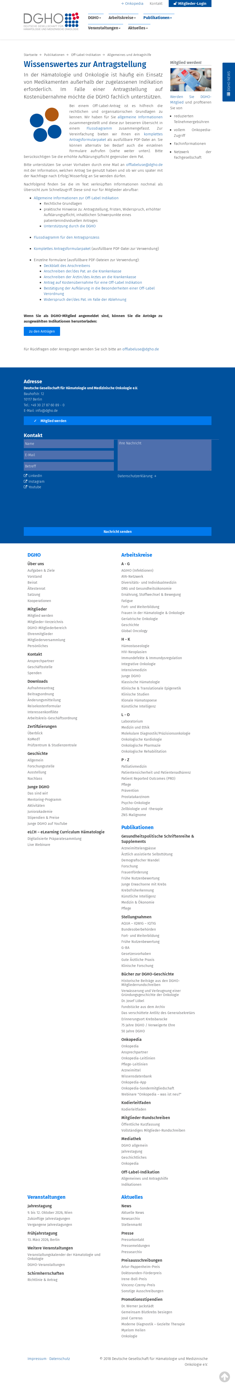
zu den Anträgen (42, 331)
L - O (125, 714)
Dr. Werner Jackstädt (137, 1306)
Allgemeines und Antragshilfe (144, 1178)
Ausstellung (37, 772)
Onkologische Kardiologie (141, 739)
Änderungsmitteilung (44, 700)
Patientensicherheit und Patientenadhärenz (156, 772)
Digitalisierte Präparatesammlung (54, 839)
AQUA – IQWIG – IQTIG (138, 923)
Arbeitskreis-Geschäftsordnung (52, 718)
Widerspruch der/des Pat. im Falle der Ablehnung (85, 299)
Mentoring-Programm (44, 800)
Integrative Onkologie (138, 664)
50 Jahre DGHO (133, 1031)
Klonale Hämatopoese (139, 700)
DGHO (94, 17)
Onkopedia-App (133, 1082)
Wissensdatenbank (136, 1076)
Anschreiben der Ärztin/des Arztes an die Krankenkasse (90, 277)
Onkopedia (134, 3)
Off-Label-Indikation (140, 1172)
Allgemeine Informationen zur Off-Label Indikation (76, 198)
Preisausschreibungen (141, 1260)
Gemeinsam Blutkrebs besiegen (146, 1312)
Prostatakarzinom (135, 797)
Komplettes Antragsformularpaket (62, 248)
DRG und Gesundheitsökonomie (146, 588)
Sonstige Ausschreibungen (142, 1291)
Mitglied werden (50, 421)
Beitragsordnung (41, 694)
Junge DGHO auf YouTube (47, 824)
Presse (127, 1233)
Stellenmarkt (131, 1225)
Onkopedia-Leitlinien (138, 1058)
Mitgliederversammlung (46, 640)
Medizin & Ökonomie (137, 902)
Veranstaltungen (104, 28)
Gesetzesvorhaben (136, 954)
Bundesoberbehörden (138, 929)
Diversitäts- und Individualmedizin (148, 582)
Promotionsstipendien (141, 1299)
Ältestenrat (36, 588)
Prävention (130, 790)
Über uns (36, 563)
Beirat (32, 582)
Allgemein (35, 760)
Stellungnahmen (136, 917)
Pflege (126, 784)
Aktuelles (138, 28)
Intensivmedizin (134, 670)
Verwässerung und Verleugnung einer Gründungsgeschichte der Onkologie (151, 993)
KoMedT (34, 739)
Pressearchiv (131, 1252)
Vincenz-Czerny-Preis (138, 1285)
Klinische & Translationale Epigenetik (151, 688)
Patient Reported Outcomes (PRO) (148, 778)
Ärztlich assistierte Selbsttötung (146, 854)
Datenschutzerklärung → (137, 476)
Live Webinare (39, 845)
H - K (125, 639)
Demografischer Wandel (140, 860)
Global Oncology (134, 631)
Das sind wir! (38, 793)
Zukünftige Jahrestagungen (49, 1219)
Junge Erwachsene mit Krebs (143, 884)
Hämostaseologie (135, 646)
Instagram (34, 481)
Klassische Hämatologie (140, 682)
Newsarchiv (130, 1219)
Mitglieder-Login (190, 3)
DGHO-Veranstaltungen (46, 1265)
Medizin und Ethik (135, 727)
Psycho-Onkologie (135, 803)
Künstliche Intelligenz (138, 706)
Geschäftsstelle (40, 667)
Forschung (129, 866)
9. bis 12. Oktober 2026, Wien (50, 1213)
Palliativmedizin (134, 766)
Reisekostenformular (44, 706)
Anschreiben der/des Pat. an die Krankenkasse (82, 271)
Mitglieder (37, 609)
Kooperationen (39, 601)
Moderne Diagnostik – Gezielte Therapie (153, 1324)
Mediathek (131, 1138)
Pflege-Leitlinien (134, 1064)
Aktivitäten (36, 806)
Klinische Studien (135, 694)
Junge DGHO (38, 786)
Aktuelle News (132, 1213)
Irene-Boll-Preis (134, 1279)
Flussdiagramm (103, 128)
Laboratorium (132, 721)
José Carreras (132, 1318)
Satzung (34, 594)
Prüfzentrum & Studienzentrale (52, 745)
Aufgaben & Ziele (41, 570)
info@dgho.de (47, 411)
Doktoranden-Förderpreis (141, 1273)
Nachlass (35, 778)
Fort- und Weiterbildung (140, 607)
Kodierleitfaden (136, 1102)
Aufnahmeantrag (41, 688)
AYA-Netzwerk (132, 576)
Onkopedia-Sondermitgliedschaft (147, 1088)
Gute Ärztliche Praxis (137, 960)
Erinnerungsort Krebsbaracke (144, 1019)
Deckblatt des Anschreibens (67, 265)
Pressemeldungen (135, 1246)
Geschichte (38, 753)
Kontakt (156, 3)
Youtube (32, 487)
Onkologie (129, 1336)
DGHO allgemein (134, 1145)
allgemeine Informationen (140, 117)
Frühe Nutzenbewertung (140, 878)
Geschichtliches (134, 1157)
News (126, 1206)
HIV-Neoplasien (134, 652)
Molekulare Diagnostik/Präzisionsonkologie (155, 733)
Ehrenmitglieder (40, 634)
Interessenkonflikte (43, 712)
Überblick (35, 733)
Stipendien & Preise (43, 818)
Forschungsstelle (41, 766)
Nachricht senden (118, 532)
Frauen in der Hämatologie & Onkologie (153, 613)
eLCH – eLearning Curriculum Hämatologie (66, 832)
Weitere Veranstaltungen (50, 1248)
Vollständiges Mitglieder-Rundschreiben (153, 1130)
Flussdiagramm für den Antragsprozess (66, 237)
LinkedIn (33, 476)
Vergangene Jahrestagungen (50, 1225)
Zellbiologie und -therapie (142, 809)
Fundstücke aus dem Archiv (143, 1007)
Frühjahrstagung (42, 1233)
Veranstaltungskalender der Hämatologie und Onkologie (64, 1257)
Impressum (37, 1358)
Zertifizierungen (42, 726)
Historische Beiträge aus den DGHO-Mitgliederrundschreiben (150, 983)
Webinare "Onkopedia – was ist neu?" (151, 1094)
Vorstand (35, 576)
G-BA (125, 948)
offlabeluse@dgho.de (144, 164)
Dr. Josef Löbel (132, 1001)
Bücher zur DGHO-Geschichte (147, 974)
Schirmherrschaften (46, 1273)
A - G (125, 563)
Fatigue (127, 601)
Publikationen (157, 17)
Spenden (35, 673)
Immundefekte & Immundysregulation (151, 658)
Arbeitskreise (122, 17)
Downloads (38, 681)
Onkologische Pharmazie (141, 745)
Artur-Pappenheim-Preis (140, 1267)
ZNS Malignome (133, 815)
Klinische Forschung (137, 966)
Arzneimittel (131, 1070)
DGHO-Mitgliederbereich (47, 628)
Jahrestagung (131, 1151)
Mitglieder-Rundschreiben (145, 1117)
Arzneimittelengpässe (138, 848)
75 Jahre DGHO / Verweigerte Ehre (148, 1025)
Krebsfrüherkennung (137, 890)
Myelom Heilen (133, 1330)
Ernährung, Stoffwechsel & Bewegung (151, 594)
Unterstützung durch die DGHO (70, 226)
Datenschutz (59, 1358)
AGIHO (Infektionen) (137, 570)
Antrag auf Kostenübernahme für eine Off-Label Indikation (93, 282)
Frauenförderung (134, 872)
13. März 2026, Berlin (44, 1240)
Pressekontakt (132, 1240)
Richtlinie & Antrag (42, 1280)
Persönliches (38, 646)
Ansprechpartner (41, 661)
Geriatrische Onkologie (139, 619)
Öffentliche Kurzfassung (140, 1124)
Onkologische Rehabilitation (143, 751)
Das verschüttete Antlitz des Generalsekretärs (158, 1013)
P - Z (125, 759)
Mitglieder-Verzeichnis (45, 622)
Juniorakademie (40, 812)
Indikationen (131, 1184)
